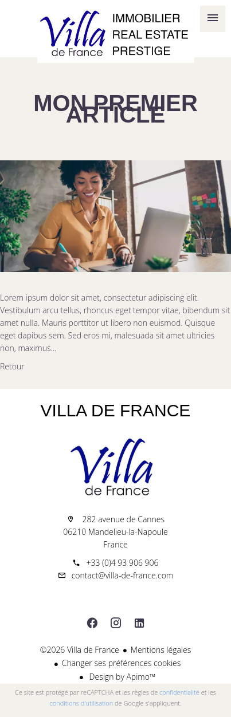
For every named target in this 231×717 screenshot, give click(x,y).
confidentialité (179, 692)
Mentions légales (161, 649)
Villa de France (116, 410)
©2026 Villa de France (79, 649)
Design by (121, 676)
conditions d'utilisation (81, 703)
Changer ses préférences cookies (121, 662)
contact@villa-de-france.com (123, 575)
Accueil (115, 34)
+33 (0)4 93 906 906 (122, 562)
